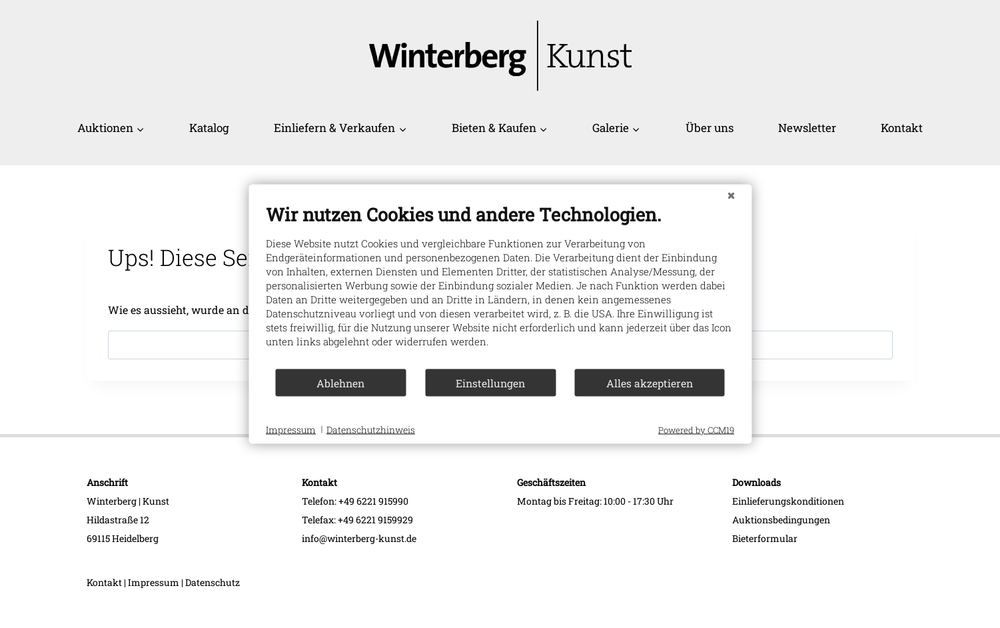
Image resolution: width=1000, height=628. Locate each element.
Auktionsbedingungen (781, 519)
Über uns (710, 127)
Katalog (209, 127)
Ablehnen (340, 382)
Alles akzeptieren (649, 382)
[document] (500, 285)
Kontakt (902, 127)
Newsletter (807, 127)
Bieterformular (764, 538)
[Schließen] (731, 195)
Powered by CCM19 (696, 430)
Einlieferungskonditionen (788, 501)
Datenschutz (212, 582)
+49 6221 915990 (373, 501)
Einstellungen (490, 382)
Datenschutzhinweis (370, 429)
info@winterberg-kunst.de (359, 538)
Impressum (153, 582)
